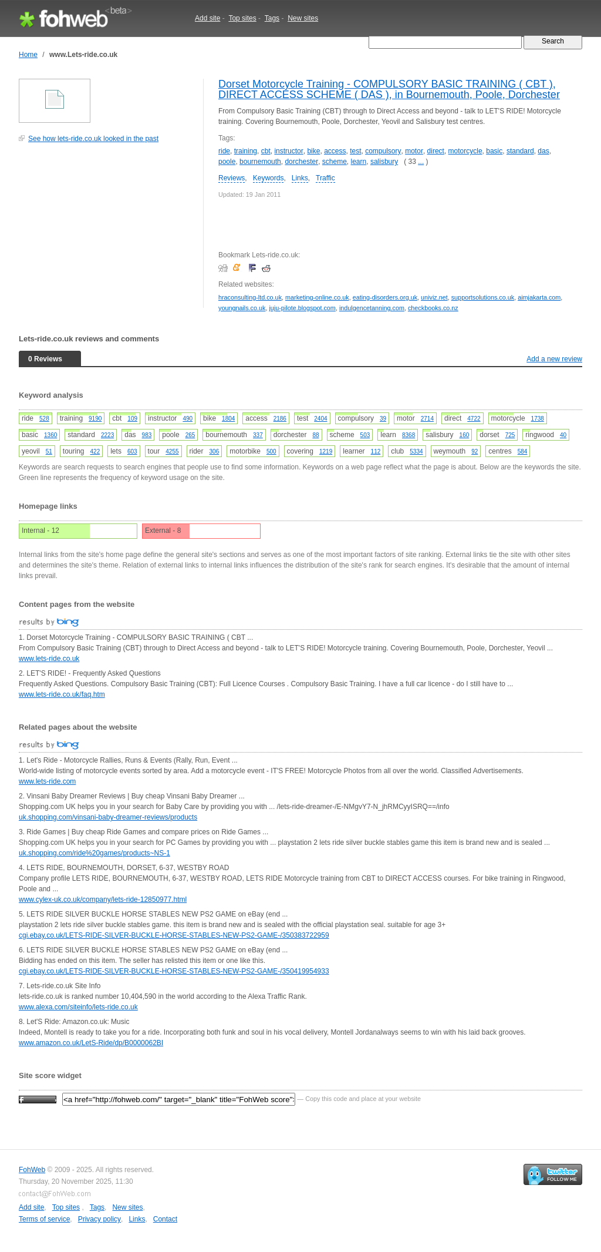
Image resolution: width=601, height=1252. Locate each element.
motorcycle (465, 151)
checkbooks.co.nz (433, 307)
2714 (427, 418)
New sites (303, 18)
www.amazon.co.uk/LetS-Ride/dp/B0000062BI (91, 1043)
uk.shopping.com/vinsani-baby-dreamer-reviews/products (108, 817)
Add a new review (554, 359)
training (245, 151)
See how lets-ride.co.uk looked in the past (93, 139)
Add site (207, 18)
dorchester (301, 161)
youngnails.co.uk (241, 307)
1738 (537, 418)
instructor (288, 151)
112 (376, 451)
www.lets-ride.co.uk (49, 658)
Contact (165, 1219)
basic (494, 151)
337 (258, 435)
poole (226, 161)
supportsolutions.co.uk (482, 297)
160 (465, 435)
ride (224, 151)
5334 (416, 451)
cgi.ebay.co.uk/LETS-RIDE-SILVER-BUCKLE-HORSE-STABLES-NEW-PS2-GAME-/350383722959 (174, 935)
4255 (172, 451)
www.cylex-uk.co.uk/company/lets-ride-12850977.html (103, 899)
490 (188, 418)
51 (49, 451)
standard (520, 151)
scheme (334, 161)
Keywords (268, 178)
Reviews (231, 178)
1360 (50, 435)
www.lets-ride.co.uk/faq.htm (62, 694)
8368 (408, 435)
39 (383, 418)
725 (510, 435)
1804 (228, 418)
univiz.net (434, 297)
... (421, 161)
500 (271, 451)
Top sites (242, 18)
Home (28, 55)
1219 (325, 451)
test (355, 151)
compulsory (383, 151)
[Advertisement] (107, 231)
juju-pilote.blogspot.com (302, 307)
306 (215, 451)
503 (365, 435)
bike (313, 151)
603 (132, 451)
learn (359, 161)
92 (474, 451)
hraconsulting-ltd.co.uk (250, 297)
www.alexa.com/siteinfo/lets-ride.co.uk (78, 1007)
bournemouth (260, 161)
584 (523, 451)
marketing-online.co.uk (317, 297)
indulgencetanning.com (371, 307)
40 (563, 435)
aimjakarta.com (539, 297)
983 (147, 435)
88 (315, 435)
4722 (473, 418)
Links (300, 178)
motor (414, 151)
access (335, 151)
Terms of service (44, 1219)
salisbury (384, 161)
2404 (320, 418)
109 (132, 418)
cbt (266, 151)
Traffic (325, 178)
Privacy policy (99, 1219)
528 (44, 418)
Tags (272, 18)
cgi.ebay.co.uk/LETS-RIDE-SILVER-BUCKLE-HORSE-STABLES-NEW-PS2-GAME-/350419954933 (174, 971)
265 (190, 435)
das (543, 151)
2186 (280, 418)
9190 (95, 418)
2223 (107, 435)
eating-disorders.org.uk (385, 297)
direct (435, 151)
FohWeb (32, 1170)
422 (95, 451)
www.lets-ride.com (47, 781)
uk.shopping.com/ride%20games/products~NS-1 (94, 853)
